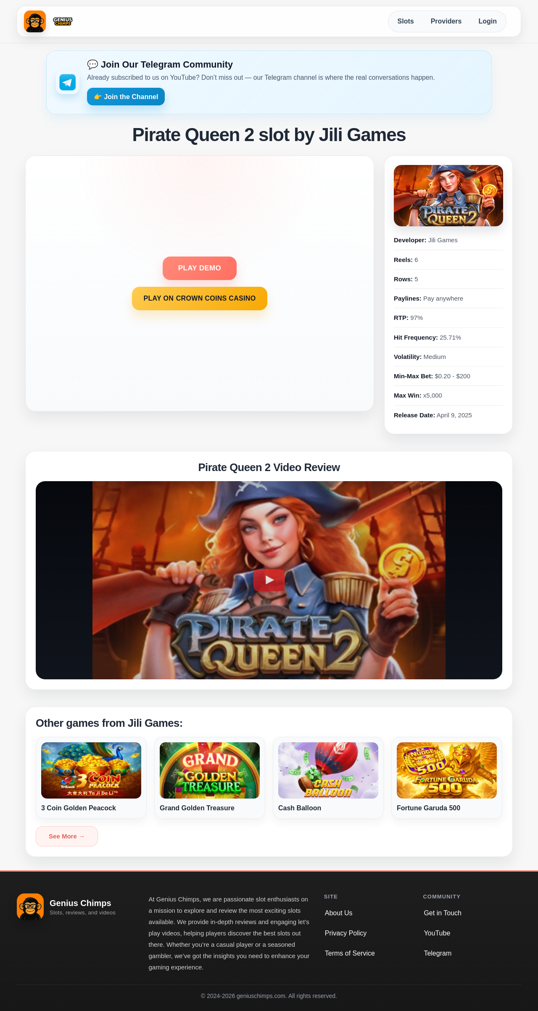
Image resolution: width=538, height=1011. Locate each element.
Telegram (437, 953)
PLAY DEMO (199, 268)
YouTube (437, 933)
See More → (67, 836)
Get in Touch (443, 913)
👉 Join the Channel (126, 96)
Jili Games (443, 240)
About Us (339, 913)
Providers (446, 21)
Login (487, 21)
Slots (406, 21)
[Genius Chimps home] (50, 21)
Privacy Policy (346, 933)
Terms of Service (350, 953)
